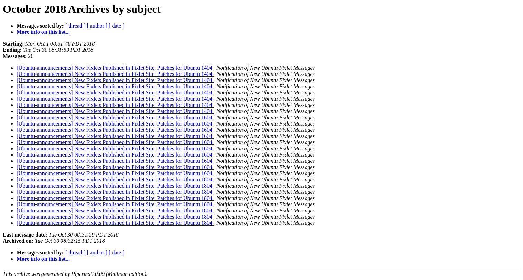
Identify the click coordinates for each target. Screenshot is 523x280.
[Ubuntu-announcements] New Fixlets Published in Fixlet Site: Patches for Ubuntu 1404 (115, 68)
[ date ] (116, 26)
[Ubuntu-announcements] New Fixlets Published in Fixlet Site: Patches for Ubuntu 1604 (115, 117)
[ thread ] (75, 26)
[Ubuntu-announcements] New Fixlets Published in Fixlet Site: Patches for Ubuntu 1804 (115, 179)
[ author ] (97, 26)
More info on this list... (43, 32)
